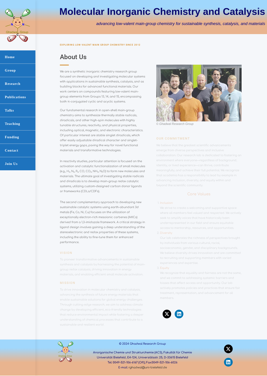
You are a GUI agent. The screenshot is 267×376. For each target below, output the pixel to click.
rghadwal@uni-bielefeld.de (147, 367)
